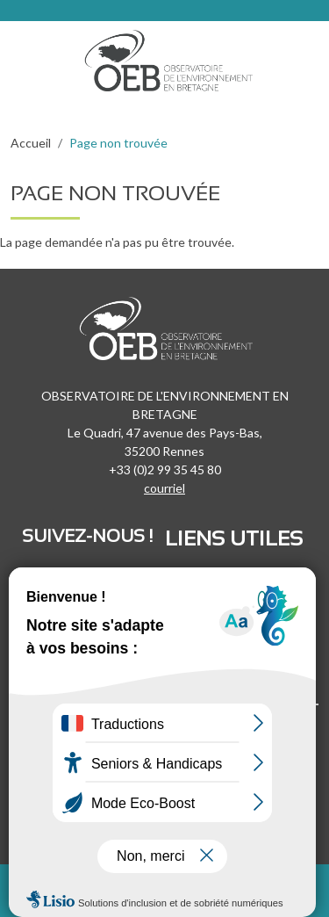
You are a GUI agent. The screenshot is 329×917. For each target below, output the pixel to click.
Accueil (31, 142)
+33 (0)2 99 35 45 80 (165, 469)
